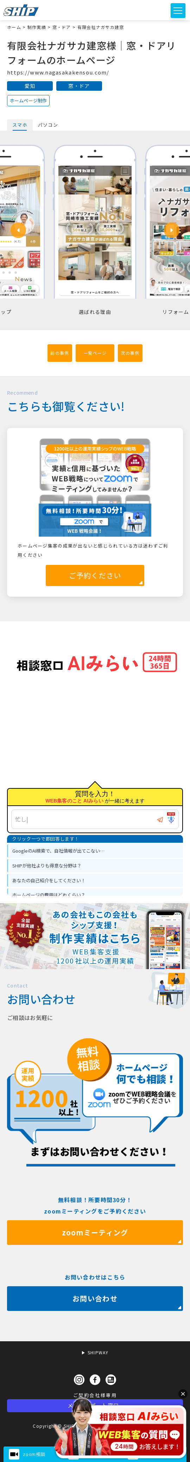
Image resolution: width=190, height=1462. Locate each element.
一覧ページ (95, 353)
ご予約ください (95, 575)
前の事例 (59, 353)
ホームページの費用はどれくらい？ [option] (49, 894)
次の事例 (130, 353)
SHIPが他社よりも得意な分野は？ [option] (47, 865)
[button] (18, 230)
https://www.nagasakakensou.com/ (58, 72)
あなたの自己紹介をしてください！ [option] (49, 880)
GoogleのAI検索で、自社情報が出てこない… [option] (58, 850)
